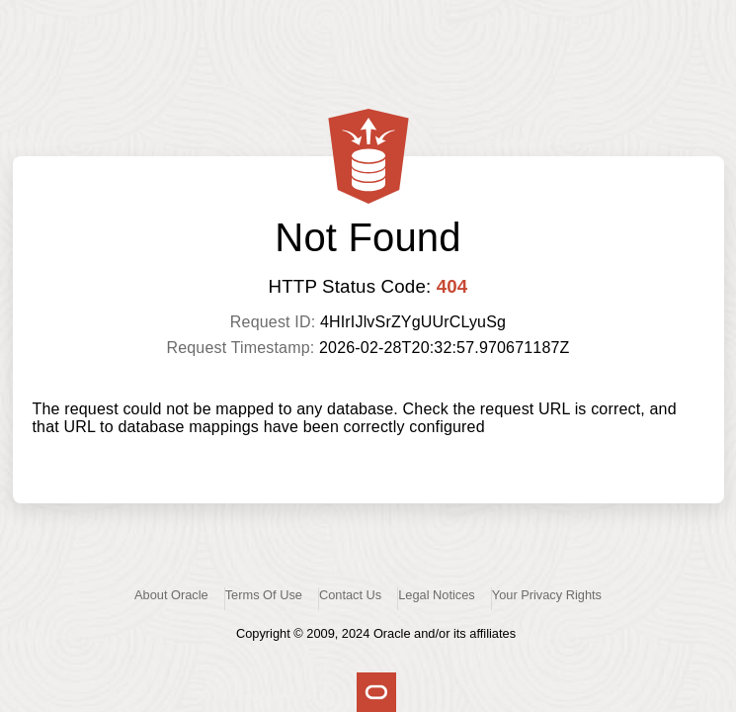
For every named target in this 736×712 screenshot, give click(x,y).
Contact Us (350, 594)
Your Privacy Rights (547, 594)
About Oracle (171, 594)
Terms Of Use (263, 594)
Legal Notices (436, 594)
